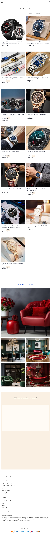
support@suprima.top (7, 483)
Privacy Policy (5, 509)
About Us (4, 505)
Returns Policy (5, 495)
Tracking (4, 497)
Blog (3, 503)
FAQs (3, 488)
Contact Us (4, 507)
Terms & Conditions (6, 512)
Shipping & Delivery (6, 492)
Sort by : (31, 13)
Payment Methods (6, 490)
